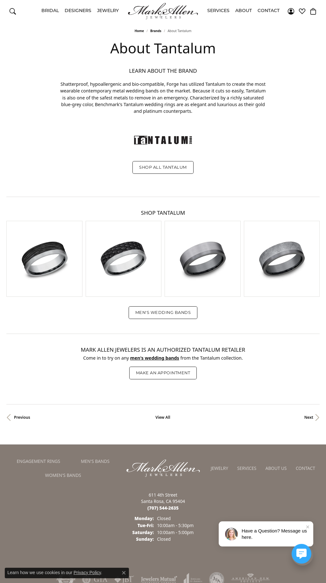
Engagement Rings (38, 449)
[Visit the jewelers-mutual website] (159, 568)
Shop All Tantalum (163, 167)
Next (308, 405)
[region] (163, 253)
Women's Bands (63, 463)
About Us (276, 456)
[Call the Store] (163, 496)
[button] (13, 11)
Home (139, 31)
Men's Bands (95, 449)
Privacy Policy (87, 572)
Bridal (50, 11)
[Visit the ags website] (250, 568)
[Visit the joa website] (193, 568)
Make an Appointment (163, 361)
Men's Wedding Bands (163, 300)
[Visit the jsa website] (216, 568)
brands (155, 31)
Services (218, 11)
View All (162, 405)
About (243, 11)
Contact (269, 11)
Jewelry (108, 11)
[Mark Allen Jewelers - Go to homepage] (163, 456)
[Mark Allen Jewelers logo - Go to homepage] (163, 11)
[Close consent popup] (124, 573)
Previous (22, 405)
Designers (78, 11)
